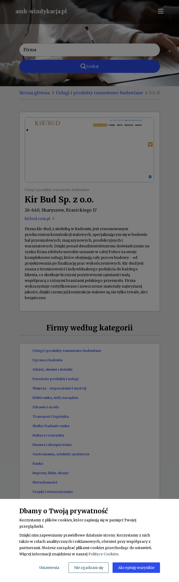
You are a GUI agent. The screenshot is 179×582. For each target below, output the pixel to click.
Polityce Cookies (103, 554)
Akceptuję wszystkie (136, 567)
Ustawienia (49, 567)
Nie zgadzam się (88, 567)
